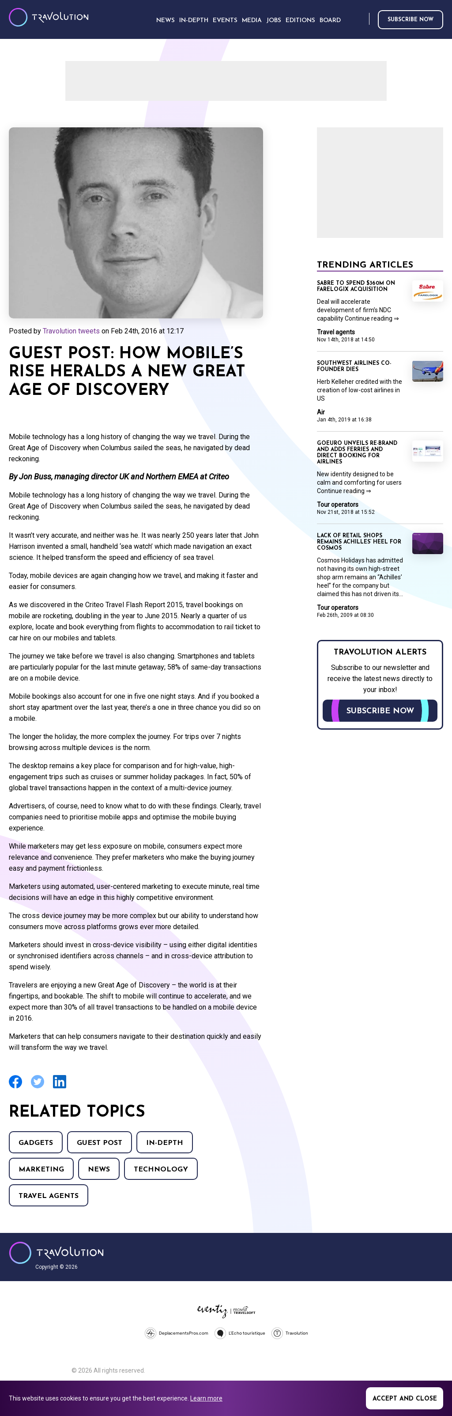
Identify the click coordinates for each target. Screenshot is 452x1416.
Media (252, 20)
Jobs (273, 20)
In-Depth (164, 1143)
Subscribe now (410, 20)
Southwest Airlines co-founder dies (354, 366)
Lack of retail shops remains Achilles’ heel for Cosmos (359, 542)
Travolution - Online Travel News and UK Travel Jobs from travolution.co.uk (56, 1253)
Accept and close (405, 1399)
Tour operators (337, 504)
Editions (300, 20)
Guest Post (99, 1143)
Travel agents (49, 1196)
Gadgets (36, 1143)
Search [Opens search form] (360, 19)
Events (225, 20)
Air (321, 412)
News (99, 1169)
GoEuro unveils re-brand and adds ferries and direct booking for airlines (357, 453)
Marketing (41, 1169)
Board (330, 20)
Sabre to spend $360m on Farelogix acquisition (356, 286)
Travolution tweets (71, 331)
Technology (161, 1169)
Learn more (206, 1398)
